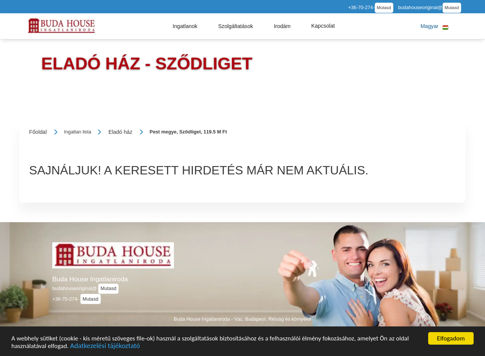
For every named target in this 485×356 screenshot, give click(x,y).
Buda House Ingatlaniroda (90, 279)
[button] (185, 26)
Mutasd (384, 7)
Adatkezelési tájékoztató (105, 351)
